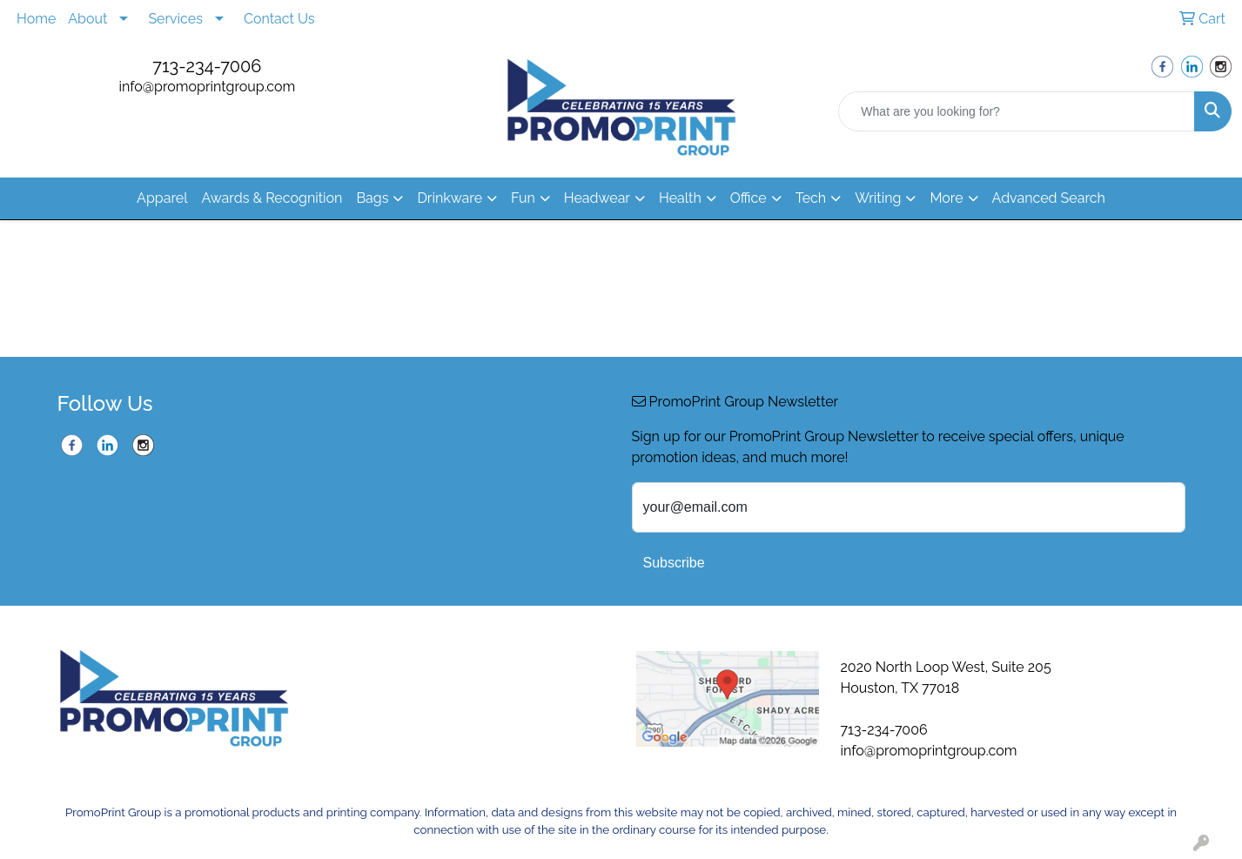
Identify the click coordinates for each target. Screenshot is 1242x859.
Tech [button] (811, 198)
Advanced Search (1048, 198)
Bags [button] (372, 198)
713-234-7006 (206, 66)
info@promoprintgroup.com (206, 86)
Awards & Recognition (272, 198)
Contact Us (279, 18)
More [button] (946, 198)
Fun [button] (523, 198)
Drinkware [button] (449, 198)
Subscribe (674, 562)
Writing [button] (878, 198)
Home (36, 18)
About (87, 18)
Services (175, 18)
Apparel (162, 198)
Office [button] (748, 198)
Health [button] (680, 198)
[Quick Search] (1016, 111)
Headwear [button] (597, 198)
